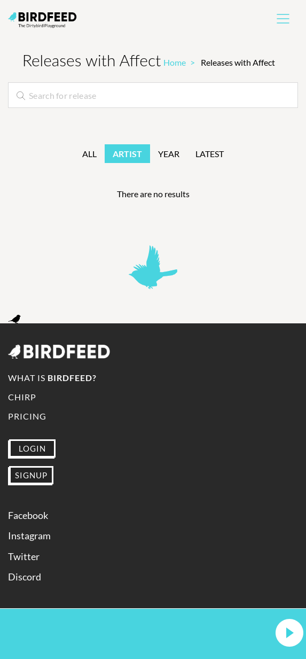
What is (52, 378)
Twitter (24, 556)
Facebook (28, 515)
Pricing (27, 416)
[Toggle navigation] (283, 18)
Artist (127, 154)
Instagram (29, 535)
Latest (209, 154)
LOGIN (32, 448)
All (89, 154)
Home (174, 62)
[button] (289, 633)
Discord (24, 577)
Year (168, 154)
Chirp (22, 397)
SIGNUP (31, 475)
